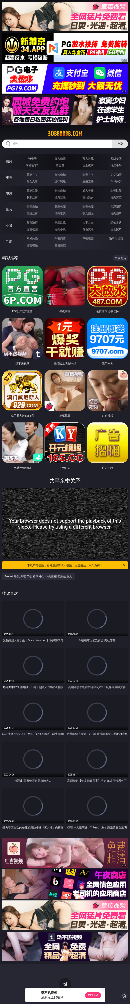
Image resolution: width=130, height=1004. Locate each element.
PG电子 (32, 158)
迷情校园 (32, 229)
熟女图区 (88, 213)
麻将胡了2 (32, 165)
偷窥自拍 (32, 206)
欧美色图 (88, 206)
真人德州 (60, 158)
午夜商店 (60, 238)
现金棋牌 (88, 165)
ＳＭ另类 (116, 181)
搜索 (120, 144)
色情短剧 (60, 245)
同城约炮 (32, 238)
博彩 (9, 161)
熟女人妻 (32, 181)
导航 (9, 241)
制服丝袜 (32, 197)
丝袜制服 (60, 181)
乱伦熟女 (88, 197)
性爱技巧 (116, 229)
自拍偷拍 (60, 174)
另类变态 (116, 197)
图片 (9, 209)
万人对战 (88, 158)
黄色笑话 (88, 229)
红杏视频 (32, 245)
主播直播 (88, 181)
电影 (9, 193)
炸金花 (60, 165)
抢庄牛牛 (116, 165)
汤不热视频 (116, 238)
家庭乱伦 (60, 222)
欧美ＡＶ (88, 174)
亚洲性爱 (32, 190)
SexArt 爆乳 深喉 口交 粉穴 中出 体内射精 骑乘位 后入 (38, 576)
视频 (9, 177)
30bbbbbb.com (65, 134)
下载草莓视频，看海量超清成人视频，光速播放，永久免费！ (76, 565)
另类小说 (60, 229)
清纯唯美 (60, 213)
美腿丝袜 (32, 213)
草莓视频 (88, 238)
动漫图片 (116, 206)
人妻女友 (88, 222)
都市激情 (32, 222)
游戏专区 (116, 158)
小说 (9, 225)
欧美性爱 (116, 190)
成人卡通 (88, 190)
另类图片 (116, 213)
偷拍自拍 (60, 190)
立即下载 (93, 995)
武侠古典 (116, 222)
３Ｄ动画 (116, 174)
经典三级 (60, 197)
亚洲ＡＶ (32, 174)
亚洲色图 (60, 206)
